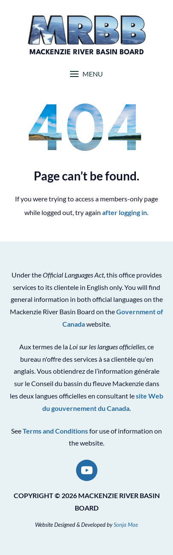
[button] (86, 74)
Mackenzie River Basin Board (86, 52)
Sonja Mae (126, 524)
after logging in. (125, 212)
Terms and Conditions (55, 431)
